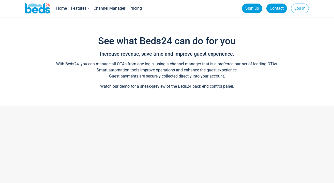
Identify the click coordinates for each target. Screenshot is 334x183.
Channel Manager (109, 8)
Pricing (135, 8)
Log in (300, 8)
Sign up (252, 8)
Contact (277, 8)
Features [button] (78, 8)
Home (61, 8)
